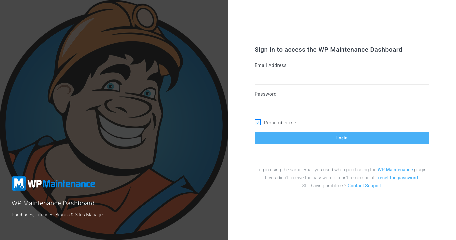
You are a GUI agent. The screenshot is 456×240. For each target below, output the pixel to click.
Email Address (271, 65)
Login (342, 138)
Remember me (280, 122)
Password (266, 94)
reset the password (398, 177)
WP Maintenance (395, 169)
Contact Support (365, 185)
